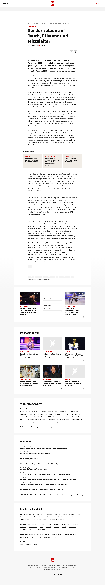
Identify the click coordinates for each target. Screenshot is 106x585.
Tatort (43, 542)
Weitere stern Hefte (75, 516)
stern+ (37, 9)
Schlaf (39, 537)
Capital (46, 9)
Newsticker (26, 441)
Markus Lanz (21, 9)
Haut (53, 534)
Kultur (92, 9)
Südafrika (56, 527)
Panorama (73, 9)
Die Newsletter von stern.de (34, 514)
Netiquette (39, 567)
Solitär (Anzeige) (40, 529)
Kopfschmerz (24, 537)
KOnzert (62, 542)
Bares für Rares (52, 542)
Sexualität (47, 537)
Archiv (79, 514)
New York (48, 527)
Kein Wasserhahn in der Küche (63, 409)
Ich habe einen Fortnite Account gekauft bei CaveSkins (45, 414)
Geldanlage (23, 527)
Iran (15, 9)
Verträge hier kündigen (49, 567)
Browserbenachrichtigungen (55, 569)
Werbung (58, 567)
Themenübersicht (39, 516)
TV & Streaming (36, 23)
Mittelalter (52, 277)
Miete (41, 527)
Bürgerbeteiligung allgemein (57, 422)
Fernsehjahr (45, 277)
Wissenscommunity (25, 516)
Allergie (31, 534)
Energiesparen (66, 524)
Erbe (74, 524)
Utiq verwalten (31, 567)
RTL (32, 277)
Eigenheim (56, 524)
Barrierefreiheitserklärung (40, 565)
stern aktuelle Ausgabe (60, 516)
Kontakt (45, 569)
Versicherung (72, 527)
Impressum (30, 565)
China (49, 524)
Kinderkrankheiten (70, 534)
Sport (97, 9)
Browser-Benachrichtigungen (57, 519)
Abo (96, 3)
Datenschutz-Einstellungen (69, 567)
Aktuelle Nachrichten (68, 514)
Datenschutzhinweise (71, 565)
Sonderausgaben (24, 519)
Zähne (54, 537)
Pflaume (61, 277)
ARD (29, 277)
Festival (28, 544)
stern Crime (52, 9)
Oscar (21, 544)
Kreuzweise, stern (64, 419)
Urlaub (64, 527)
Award (35, 544)
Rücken (33, 537)
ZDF (57, 277)
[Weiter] (102, 9)
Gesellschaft (62, 9)
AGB (63, 565)
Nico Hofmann (47, 279)
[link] (101, 3)
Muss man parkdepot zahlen (48, 419)
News (4, 9)
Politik (67, 9)
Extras (8, 9)
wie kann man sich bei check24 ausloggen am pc (54, 411)
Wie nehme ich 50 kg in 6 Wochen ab (42, 409)
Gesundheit (80, 9)
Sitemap (49, 516)
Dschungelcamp (34, 542)
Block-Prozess (28, 9)
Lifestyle (87, 9)
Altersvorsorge (32, 524)
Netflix (69, 542)
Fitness (60, 534)
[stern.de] (52, 3)
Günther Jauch (38, 277)
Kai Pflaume (67, 277)
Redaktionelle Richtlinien (55, 565)
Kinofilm (76, 542)
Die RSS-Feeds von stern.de (52, 514)
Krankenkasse (33, 527)
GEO (42, 9)
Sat (72, 277)
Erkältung (46, 534)
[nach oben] (86, 560)
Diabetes (38, 534)
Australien (41, 524)
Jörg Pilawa (39, 279)
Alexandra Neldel (32, 279)
